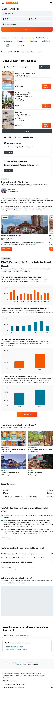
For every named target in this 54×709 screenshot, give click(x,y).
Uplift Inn (18, 112)
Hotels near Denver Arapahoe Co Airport (16, 649)
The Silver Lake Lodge (22, 93)
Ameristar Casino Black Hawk (11, 236)
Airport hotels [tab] (8, 636)
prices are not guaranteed (37, 675)
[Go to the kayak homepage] (12, 3)
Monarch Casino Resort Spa (25, 73)
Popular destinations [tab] (22, 636)
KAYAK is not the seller (28, 681)
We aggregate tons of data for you (28, 684)
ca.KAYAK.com (8, 663)
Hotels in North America (25, 663)
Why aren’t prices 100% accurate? (28, 687)
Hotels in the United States (40, 663)
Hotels (15, 663)
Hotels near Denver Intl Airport (14, 646)
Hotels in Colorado (21, 664)
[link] (8, 152)
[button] (3, 3)
